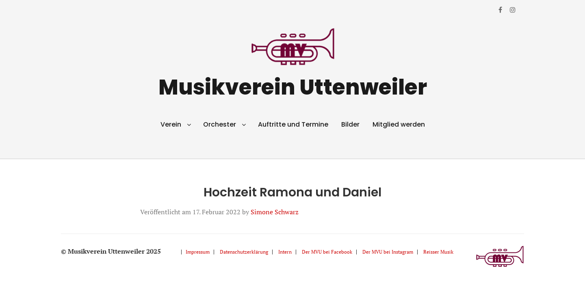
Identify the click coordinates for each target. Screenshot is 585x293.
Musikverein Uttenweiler (292, 87)
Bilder (350, 124)
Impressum (198, 252)
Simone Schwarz (275, 211)
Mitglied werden (399, 124)
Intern (285, 252)
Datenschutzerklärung (244, 252)
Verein (170, 124)
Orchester (219, 124)
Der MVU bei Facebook (327, 252)
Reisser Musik (438, 252)
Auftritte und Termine (293, 124)
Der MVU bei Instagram (387, 252)
